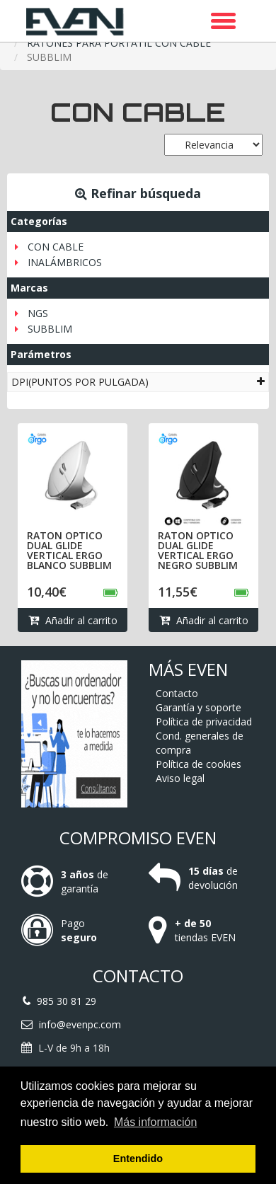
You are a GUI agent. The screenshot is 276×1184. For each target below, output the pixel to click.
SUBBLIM (50, 328)
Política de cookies (198, 764)
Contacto (177, 693)
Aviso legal (180, 778)
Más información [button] (155, 1122)
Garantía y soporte (198, 707)
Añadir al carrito (72, 620)
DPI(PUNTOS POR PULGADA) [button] (138, 382)
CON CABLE (56, 246)
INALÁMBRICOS (65, 262)
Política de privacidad (204, 721)
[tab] (138, 382)
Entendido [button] (138, 1158)
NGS (38, 313)
